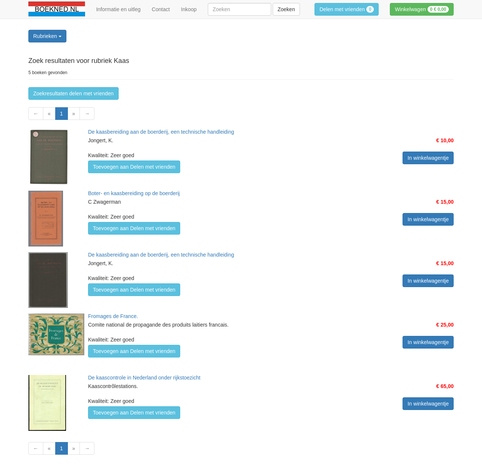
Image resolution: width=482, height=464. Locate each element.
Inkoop (189, 9)
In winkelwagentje (428, 158)
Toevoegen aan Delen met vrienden (134, 167)
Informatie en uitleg (118, 9)
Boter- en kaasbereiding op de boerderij (134, 193)
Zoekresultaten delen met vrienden (73, 93)
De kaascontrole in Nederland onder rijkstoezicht (144, 378)
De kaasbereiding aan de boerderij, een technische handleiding (161, 132)
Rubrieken (47, 36)
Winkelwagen (422, 9)
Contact (161, 9)
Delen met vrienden (346, 9)
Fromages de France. (113, 316)
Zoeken (286, 9)
